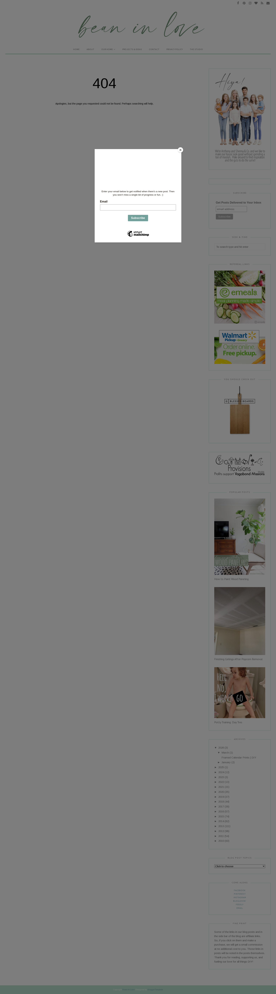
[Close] (180, 150)
